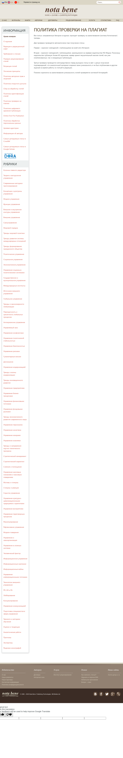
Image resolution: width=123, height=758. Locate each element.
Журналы (16, 20)
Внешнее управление (11, 217)
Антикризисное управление (14, 322)
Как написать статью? (88, 675)
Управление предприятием (13, 388)
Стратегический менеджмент (14, 456)
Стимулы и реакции (11, 488)
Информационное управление (15, 558)
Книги (27, 20)
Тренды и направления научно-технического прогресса (12, 448)
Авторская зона (39, 677)
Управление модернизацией (14, 367)
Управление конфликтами (13, 333)
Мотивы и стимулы (10, 482)
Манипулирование (10, 522)
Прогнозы (7, 637)
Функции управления (11, 204)
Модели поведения (11, 532)
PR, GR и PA (7, 590)
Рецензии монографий (12, 648)
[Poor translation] (9, 715)
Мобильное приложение (89, 680)
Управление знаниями (12, 440)
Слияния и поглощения (12, 467)
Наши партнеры (7, 680)
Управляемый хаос (10, 327)
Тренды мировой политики (14, 233)
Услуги (92, 20)
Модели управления (11, 199)
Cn (18, 2)
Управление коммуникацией (14, 606)
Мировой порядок (10, 228)
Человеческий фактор (12, 553)
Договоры (52, 20)
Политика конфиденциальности (13, 685)
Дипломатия (8, 362)
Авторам (38, 20)
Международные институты (14, 285)
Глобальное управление (12, 299)
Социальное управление (13, 259)
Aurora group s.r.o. (114, 675)
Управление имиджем (12, 435)
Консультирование (10, 600)
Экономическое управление (14, 264)
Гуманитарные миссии (12, 356)
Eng (11, 2)
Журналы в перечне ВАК (89, 677)
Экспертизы (8, 643)
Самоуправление (10, 222)
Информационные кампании (14, 564)
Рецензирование (73, 20)
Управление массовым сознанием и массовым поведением (12, 474)
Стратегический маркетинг (13, 461)
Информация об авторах (13, 133)
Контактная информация (10, 682)
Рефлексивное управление (13, 527)
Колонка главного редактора (14, 170)
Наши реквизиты (7, 677)
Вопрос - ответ (86, 682)
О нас (4, 20)
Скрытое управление (11, 493)
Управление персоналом (13, 425)
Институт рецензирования (63, 675)
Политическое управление (13, 254)
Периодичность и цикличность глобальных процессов (13, 314)
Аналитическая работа (12, 632)
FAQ (117, 20)
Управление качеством (12, 430)
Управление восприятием (13, 508)
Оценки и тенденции (11, 627)
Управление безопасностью (14, 346)
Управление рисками (11, 351)
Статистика (106, 20)
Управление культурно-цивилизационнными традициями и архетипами (13, 501)
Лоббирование (9, 595)
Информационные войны (13, 569)
